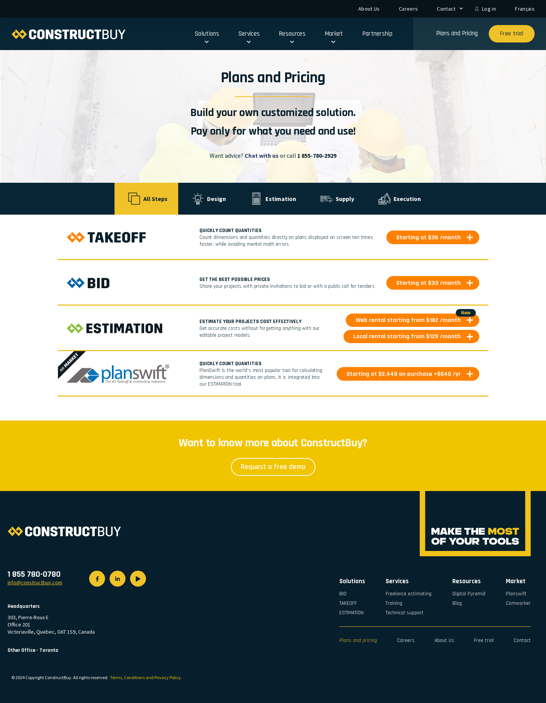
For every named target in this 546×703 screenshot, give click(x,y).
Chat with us (262, 155)
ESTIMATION (351, 612)
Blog (457, 603)
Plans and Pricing (457, 33)
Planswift (516, 593)
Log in (489, 8)
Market (334, 36)
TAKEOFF (348, 603)
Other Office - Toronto (33, 650)
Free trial (484, 640)
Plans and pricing (358, 640)
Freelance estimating (408, 593)
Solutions (207, 36)
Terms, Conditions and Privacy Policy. (146, 677)
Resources (292, 36)
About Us (369, 8)
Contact (450, 8)
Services (249, 36)
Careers (408, 8)
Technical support (405, 612)
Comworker (518, 603)
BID (343, 593)
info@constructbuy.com (35, 582)
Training (394, 603)
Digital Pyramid (468, 593)
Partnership (377, 34)
